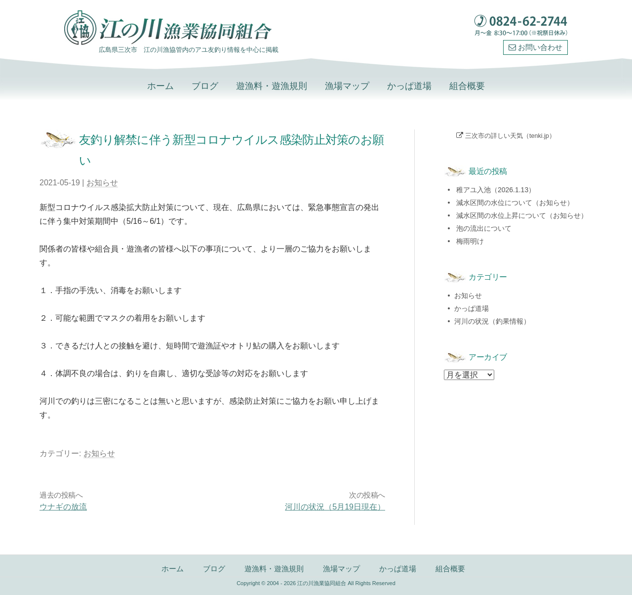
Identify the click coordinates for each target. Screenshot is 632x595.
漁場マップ (347, 86)
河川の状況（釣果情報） (492, 321)
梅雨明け (470, 241)
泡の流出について (484, 228)
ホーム (160, 86)
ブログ (205, 86)
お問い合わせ (535, 47)
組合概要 (467, 86)
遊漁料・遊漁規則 (271, 86)
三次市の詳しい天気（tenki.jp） (510, 135)
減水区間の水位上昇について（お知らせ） (522, 215)
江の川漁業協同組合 (321, 583)
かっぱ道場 (409, 86)
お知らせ (102, 182)
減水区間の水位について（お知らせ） (515, 203)
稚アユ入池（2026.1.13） (495, 190)
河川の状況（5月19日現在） (335, 507)
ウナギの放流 (63, 507)
